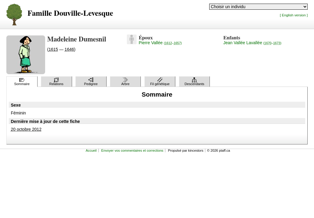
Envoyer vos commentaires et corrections (132, 150)
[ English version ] (294, 15)
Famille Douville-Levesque (70, 13)
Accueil (91, 150)
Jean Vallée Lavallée (252, 42)
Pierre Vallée (160, 42)
